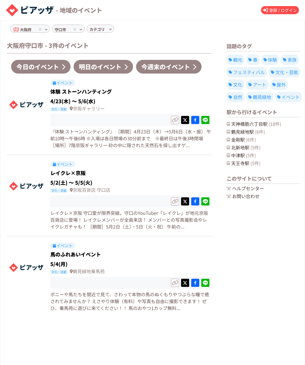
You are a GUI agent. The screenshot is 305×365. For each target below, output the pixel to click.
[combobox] (33, 29)
